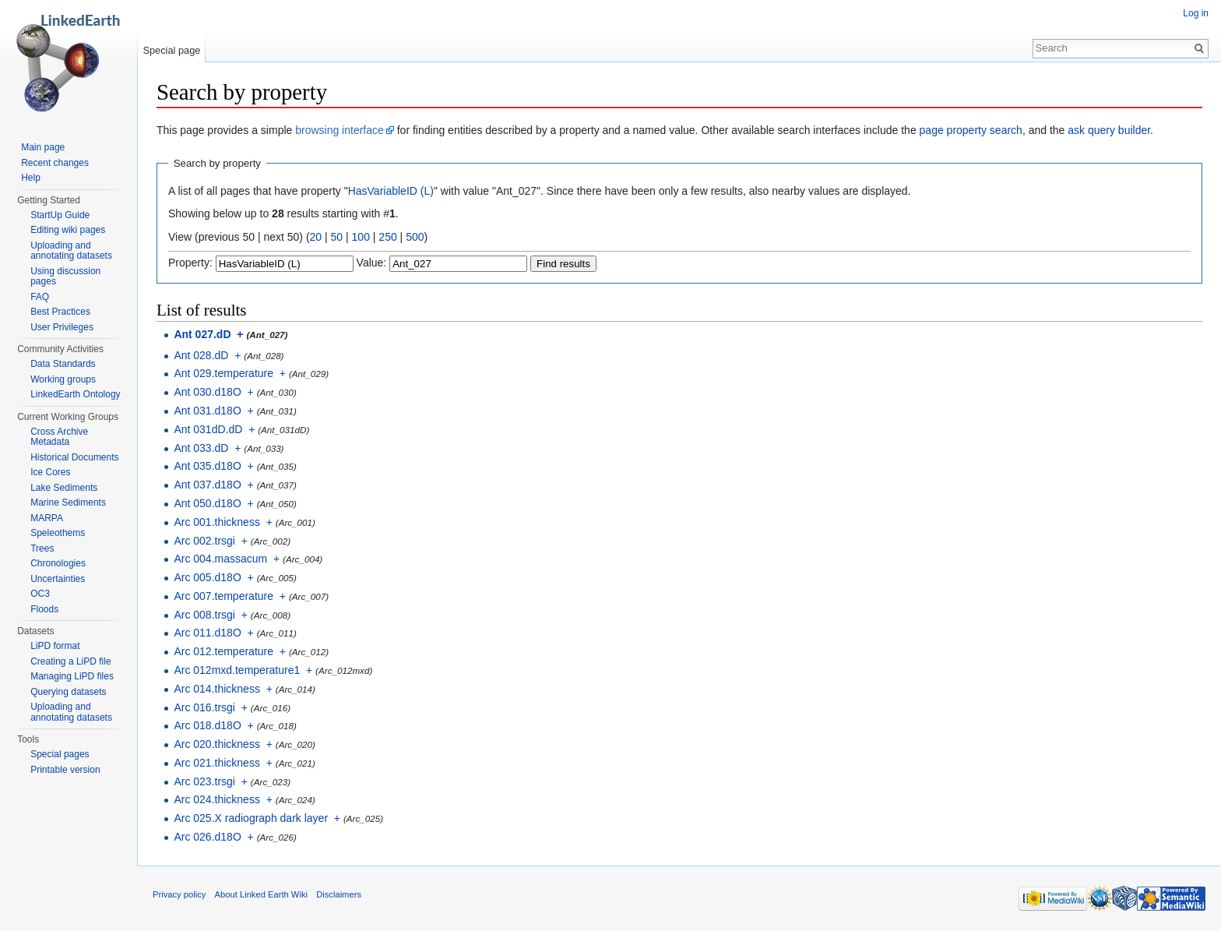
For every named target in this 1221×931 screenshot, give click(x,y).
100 (361, 237)
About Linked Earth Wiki (261, 894)
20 (316, 237)
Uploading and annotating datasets (71, 251)
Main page (43, 147)
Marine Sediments (68, 502)
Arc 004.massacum (220, 558)
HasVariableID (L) (391, 191)
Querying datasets (68, 691)
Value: (372, 262)
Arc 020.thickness (217, 744)
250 (387, 237)
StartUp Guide (60, 215)
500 (415, 237)
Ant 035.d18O (207, 466)
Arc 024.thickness (217, 799)
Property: (190, 262)
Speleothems (57, 532)
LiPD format (54, 645)
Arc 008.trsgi (204, 614)
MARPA (46, 518)
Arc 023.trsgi (204, 781)
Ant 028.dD (201, 355)
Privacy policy (179, 894)
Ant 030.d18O (207, 392)
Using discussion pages (65, 276)
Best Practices (60, 311)
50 (337, 237)
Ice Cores (50, 472)
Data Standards (62, 363)
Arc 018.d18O (207, 725)
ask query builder (1109, 130)
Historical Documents (74, 457)
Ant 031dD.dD (208, 429)
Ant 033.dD (201, 448)
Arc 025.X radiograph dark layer (251, 818)
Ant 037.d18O (207, 484)
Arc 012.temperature (223, 651)
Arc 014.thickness (217, 688)
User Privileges (61, 327)
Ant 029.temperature (223, 373)
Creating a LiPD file (70, 661)
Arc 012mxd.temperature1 (237, 670)
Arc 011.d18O (207, 632)
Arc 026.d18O (207, 836)
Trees (42, 548)
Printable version (65, 769)
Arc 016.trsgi (204, 707)
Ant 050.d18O (207, 503)
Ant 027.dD (202, 334)
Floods (44, 609)
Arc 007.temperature (223, 596)
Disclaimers (338, 894)
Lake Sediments (63, 487)
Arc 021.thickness (217, 762)
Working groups (63, 379)
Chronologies (58, 563)
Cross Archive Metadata (59, 437)
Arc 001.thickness (217, 522)
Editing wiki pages (67, 229)
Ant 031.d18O (207, 410)
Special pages (59, 754)
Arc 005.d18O (207, 577)
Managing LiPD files (72, 676)
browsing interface (339, 130)
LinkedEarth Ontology (75, 394)
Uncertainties (57, 578)
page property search (971, 130)
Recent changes (55, 162)
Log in (1196, 13)
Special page (171, 50)
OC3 (40, 593)
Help (30, 177)
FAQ (39, 296)
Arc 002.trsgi (204, 540)
